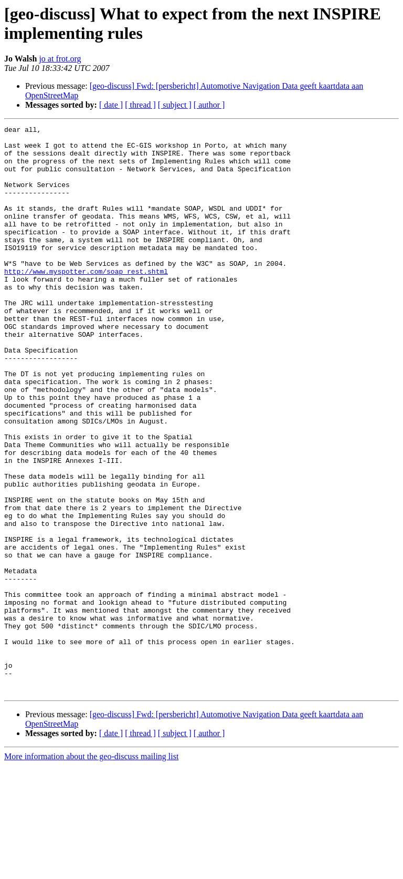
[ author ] (209, 104)
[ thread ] (140, 104)
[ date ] (111, 104)
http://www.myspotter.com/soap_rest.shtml (86, 301)
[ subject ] (175, 104)
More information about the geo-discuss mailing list (91, 869)
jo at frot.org (60, 58)
